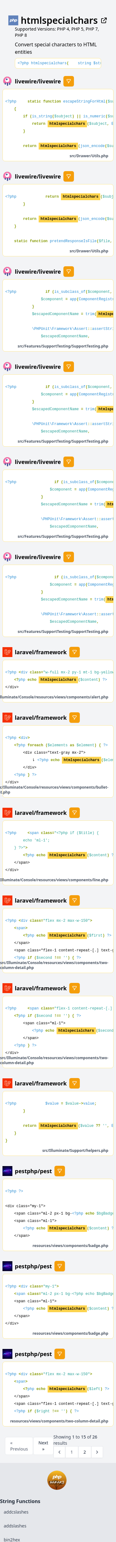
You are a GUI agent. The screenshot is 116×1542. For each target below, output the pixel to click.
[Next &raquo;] (97, 1452)
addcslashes (16, 1512)
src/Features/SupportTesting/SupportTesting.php (63, 346)
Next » (43, 1446)
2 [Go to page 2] (85, 1452)
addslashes (15, 1526)
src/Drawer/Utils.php (89, 155)
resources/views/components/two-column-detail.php (59, 1421)
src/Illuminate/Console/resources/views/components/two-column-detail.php (54, 965)
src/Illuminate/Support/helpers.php (75, 1150)
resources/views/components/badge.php (70, 1245)
